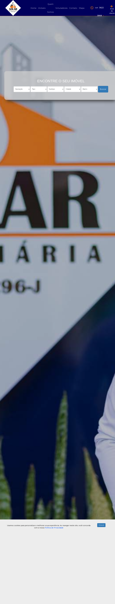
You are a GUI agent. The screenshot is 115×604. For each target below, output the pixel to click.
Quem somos (50, 8)
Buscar (103, 89)
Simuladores (61, 8)
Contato (73, 8)
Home (33, 8)
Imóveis (41, 8)
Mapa (81, 8)
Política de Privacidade (54, 528)
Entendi (101, 525)
